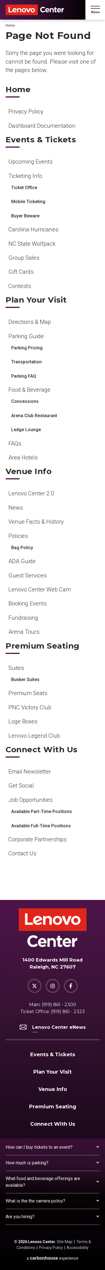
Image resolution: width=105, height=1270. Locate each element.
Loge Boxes (23, 721)
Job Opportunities (30, 800)
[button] (95, 10)
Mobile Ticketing (28, 201)
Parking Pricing (27, 347)
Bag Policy (22, 547)
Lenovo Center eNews (53, 1027)
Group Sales (23, 257)
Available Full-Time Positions (41, 825)
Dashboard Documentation (42, 125)
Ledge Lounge (26, 429)
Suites (16, 668)
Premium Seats (27, 693)
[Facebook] (71, 986)
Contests (19, 286)
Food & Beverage (29, 389)
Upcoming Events (30, 161)
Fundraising (23, 617)
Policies (18, 536)
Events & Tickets (41, 139)
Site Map (65, 1241)
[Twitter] (34, 986)
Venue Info (29, 471)
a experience (52, 1258)
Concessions (25, 401)
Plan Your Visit (36, 300)
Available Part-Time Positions (41, 811)
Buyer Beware (25, 216)
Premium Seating (43, 646)
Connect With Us (42, 749)
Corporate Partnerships (37, 839)
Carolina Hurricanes (33, 229)
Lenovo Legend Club (34, 735)
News (15, 507)
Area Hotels (23, 457)
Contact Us (22, 853)
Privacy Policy (25, 111)
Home (10, 25)
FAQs (14, 443)
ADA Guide (22, 561)
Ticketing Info (25, 176)
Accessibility (77, 1247)
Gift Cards (21, 271)
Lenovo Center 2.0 (31, 493)
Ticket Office (24, 187)
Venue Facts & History (36, 521)
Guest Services (27, 575)
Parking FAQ (23, 376)
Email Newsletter (29, 771)
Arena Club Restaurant (34, 415)
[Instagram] (53, 986)
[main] (52, 460)
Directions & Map (29, 322)
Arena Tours (23, 631)
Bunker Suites (25, 679)
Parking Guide (26, 336)
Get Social (21, 785)
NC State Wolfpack (31, 243)
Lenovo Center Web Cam (39, 589)
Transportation (26, 361)
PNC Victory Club (29, 707)
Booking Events (27, 603)
